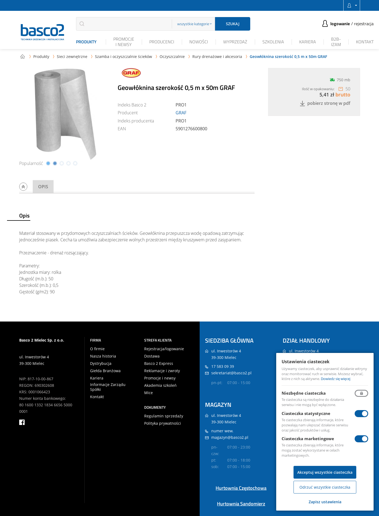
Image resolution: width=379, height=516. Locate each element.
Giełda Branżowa (105, 370)
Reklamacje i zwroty (162, 370)
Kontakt (365, 41)
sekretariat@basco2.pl (231, 372)
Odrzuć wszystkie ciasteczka (324, 487)
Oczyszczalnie (172, 56)
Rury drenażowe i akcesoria (217, 56)
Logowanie (340, 23)
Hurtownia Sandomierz (241, 503)
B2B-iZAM (336, 41)
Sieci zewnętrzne (72, 56)
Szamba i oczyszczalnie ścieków (123, 56)
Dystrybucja (100, 363)
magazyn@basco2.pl (229, 437)
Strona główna (22, 56)
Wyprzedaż (235, 41)
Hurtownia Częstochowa (241, 488)
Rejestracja (364, 23)
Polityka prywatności (162, 423)
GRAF (181, 113)
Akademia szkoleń (160, 385)
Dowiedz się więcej (335, 378)
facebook (22, 422)
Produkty (86, 41)
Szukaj (232, 23)
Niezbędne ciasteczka (304, 393)
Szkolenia (273, 41)
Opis (43, 187)
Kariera (307, 41)
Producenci (161, 41)
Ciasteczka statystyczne (306, 413)
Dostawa (152, 356)
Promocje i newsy (123, 41)
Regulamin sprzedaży (163, 416)
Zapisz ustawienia (325, 501)
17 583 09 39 (222, 366)
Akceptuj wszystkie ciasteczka (324, 472)
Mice (148, 392)
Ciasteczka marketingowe (308, 438)
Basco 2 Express (158, 363)
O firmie (97, 348)
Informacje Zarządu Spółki (108, 387)
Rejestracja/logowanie (164, 348)
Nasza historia (103, 356)
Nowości (198, 41)
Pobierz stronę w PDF (325, 103)
